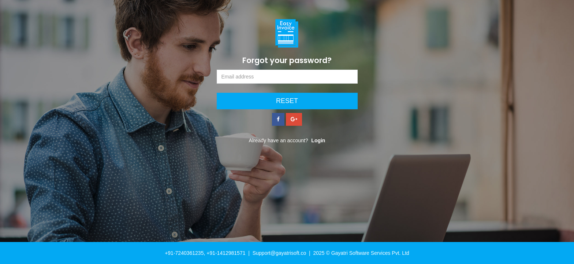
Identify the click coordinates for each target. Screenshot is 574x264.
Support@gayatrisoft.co (279, 253)
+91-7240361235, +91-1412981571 (205, 253)
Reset (287, 100)
